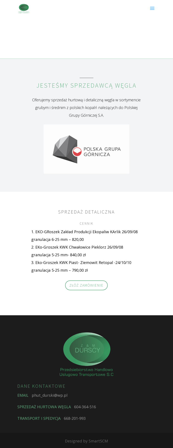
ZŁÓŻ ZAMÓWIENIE (86, 285)
